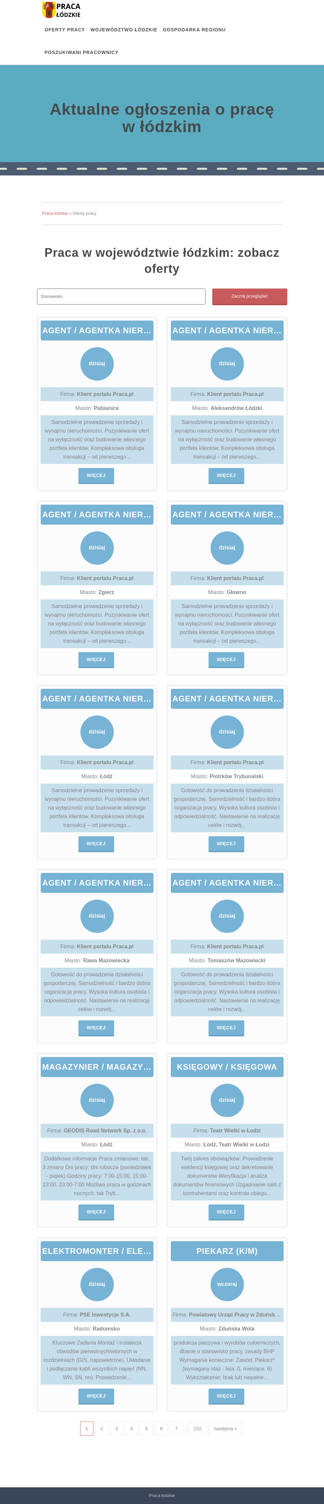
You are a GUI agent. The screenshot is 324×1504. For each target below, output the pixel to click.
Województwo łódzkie (123, 29)
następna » (225, 1428)
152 (197, 1428)
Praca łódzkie (55, 213)
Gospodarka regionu (194, 29)
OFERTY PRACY (65, 29)
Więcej (96, 475)
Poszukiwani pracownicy (82, 52)
